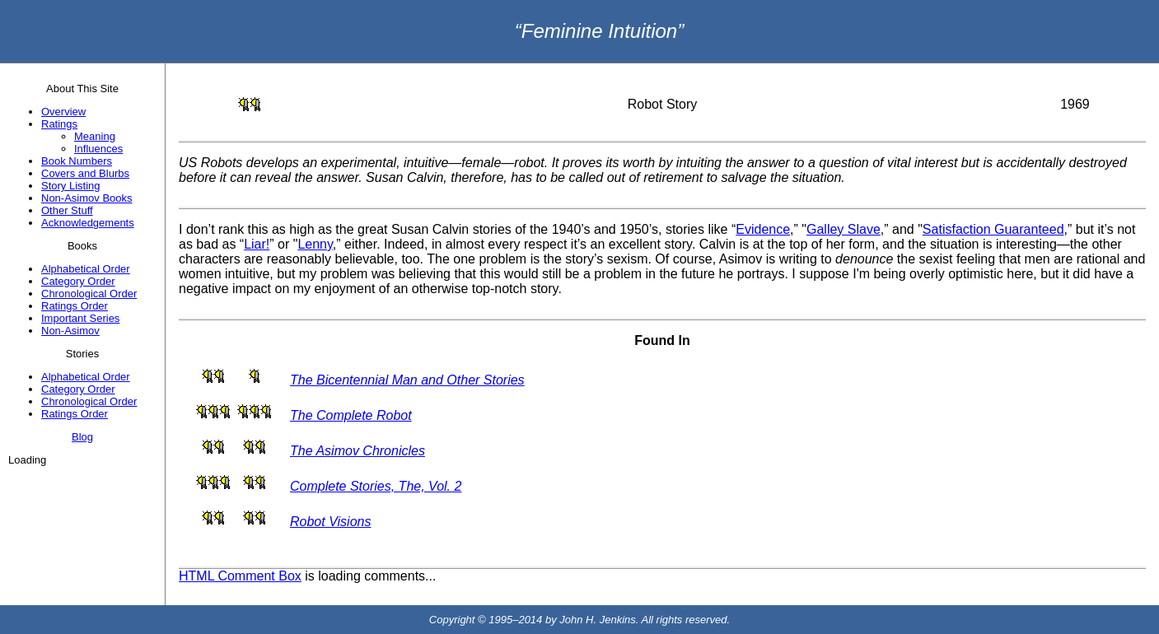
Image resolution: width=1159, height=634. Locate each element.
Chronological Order (89, 293)
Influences (98, 148)
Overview (63, 111)
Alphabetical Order (85, 269)
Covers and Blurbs (85, 173)
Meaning (94, 136)
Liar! (256, 244)
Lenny (314, 244)
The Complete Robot (351, 415)
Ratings (59, 124)
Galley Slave (843, 229)
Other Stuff (67, 210)
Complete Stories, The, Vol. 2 (375, 486)
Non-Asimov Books (87, 198)
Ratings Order (74, 306)
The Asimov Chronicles (357, 451)
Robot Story (662, 104)
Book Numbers (76, 161)
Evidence (763, 229)
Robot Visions (330, 522)
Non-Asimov (70, 330)
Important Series (80, 318)
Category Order (78, 281)
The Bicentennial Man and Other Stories (407, 380)
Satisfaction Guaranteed (993, 229)
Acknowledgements (87, 223)
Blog (82, 437)
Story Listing (70, 185)
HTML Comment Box (240, 576)
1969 (1075, 104)
